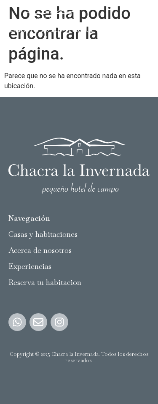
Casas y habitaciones (43, 234)
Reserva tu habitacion (44, 282)
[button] (143, 26)
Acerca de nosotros (40, 250)
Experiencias (29, 266)
